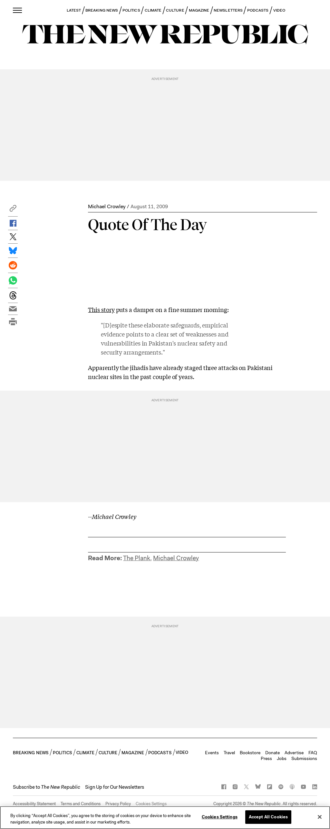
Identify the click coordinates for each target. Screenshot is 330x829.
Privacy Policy (118, 803)
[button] (13, 210)
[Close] (320, 817)
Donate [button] (272, 753)
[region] (165, 817)
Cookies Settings (151, 803)
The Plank (136, 558)
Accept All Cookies (268, 817)
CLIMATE (153, 10)
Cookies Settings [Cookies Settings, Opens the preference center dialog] (220, 817)
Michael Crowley (106, 206)
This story (101, 309)
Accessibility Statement (34, 803)
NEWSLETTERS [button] (228, 10)
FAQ (312, 753)
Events (212, 753)
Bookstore (250, 753)
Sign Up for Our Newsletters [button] (114, 787)
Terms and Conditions (81, 803)
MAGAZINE (199, 10)
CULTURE (175, 10)
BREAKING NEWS (101, 10)
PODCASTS (258, 10)
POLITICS (131, 10)
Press (266, 758)
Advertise (294, 753)
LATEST (74, 10)
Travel (229, 753)
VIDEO (279, 10)
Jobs (281, 758)
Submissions (304, 758)
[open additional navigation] (18, 10)
